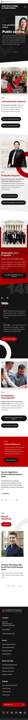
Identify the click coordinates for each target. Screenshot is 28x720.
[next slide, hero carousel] (25, 52)
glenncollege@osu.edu (8, 633)
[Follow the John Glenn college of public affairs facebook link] (7, 713)
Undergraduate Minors (8, 647)
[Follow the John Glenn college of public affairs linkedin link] (12, 713)
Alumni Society (6, 688)
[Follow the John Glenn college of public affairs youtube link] (20, 713)
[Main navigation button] (25, 6)
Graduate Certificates (8, 668)
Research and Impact (8, 671)
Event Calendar (6, 691)
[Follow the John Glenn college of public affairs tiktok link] (25, 713)
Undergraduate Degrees (9, 644)
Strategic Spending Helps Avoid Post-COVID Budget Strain (12, 567)
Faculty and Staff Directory (9, 685)
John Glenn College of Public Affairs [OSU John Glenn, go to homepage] (10, 7)
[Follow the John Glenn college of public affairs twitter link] (3, 713)
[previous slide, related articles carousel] (8, 586)
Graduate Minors (6, 654)
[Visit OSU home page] (12, 610)
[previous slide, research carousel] (2, 500)
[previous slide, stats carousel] (2, 298)
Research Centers (7, 674)
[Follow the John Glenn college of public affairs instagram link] (16, 713)
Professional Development (9, 664)
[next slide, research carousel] (16, 500)
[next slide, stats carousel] (7, 298)
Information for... (8, 704)
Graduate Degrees (7, 650)
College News (6, 695)
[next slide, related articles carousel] (19, 586)
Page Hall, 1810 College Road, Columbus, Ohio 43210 (8, 623)
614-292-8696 (6, 629)
